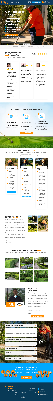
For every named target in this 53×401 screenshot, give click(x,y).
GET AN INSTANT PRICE (36, 2)
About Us (17, 390)
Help (16, 2)
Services (12, 2)
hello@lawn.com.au (44, 394)
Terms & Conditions (23, 397)
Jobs (18, 2)
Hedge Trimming (32, 392)
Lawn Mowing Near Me (23, 393)
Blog (16, 392)
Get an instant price (26, 132)
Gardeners (31, 390)
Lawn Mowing (32, 388)
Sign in (29, 2)
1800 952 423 (47, 2)
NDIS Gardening (32, 393)
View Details (26, 196)
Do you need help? (27, 377)
